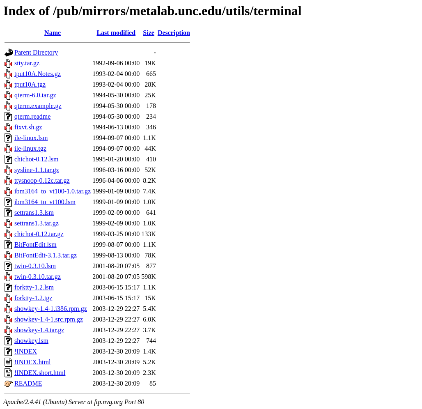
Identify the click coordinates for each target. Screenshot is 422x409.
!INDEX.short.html (39, 372)
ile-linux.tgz (30, 148)
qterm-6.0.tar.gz (35, 95)
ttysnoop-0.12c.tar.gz (42, 180)
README (28, 383)
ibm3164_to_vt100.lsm (45, 201)
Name (52, 32)
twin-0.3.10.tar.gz (37, 276)
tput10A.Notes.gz (37, 73)
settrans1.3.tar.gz (36, 223)
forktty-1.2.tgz (33, 297)
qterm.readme (32, 116)
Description (174, 32)
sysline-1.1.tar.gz (36, 169)
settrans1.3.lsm (34, 212)
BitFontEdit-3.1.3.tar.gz (45, 255)
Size (148, 32)
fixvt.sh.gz (28, 127)
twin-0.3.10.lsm (35, 265)
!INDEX (25, 351)
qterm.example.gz (38, 105)
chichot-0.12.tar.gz (39, 233)
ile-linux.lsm (31, 137)
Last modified (115, 32)
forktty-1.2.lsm (34, 287)
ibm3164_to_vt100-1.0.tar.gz (52, 191)
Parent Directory (36, 52)
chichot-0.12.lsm (36, 159)
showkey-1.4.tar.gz (39, 329)
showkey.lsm (31, 340)
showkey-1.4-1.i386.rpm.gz (50, 308)
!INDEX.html (32, 361)
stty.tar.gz (26, 63)
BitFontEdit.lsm (35, 244)
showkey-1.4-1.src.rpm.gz (48, 319)
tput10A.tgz (30, 84)
